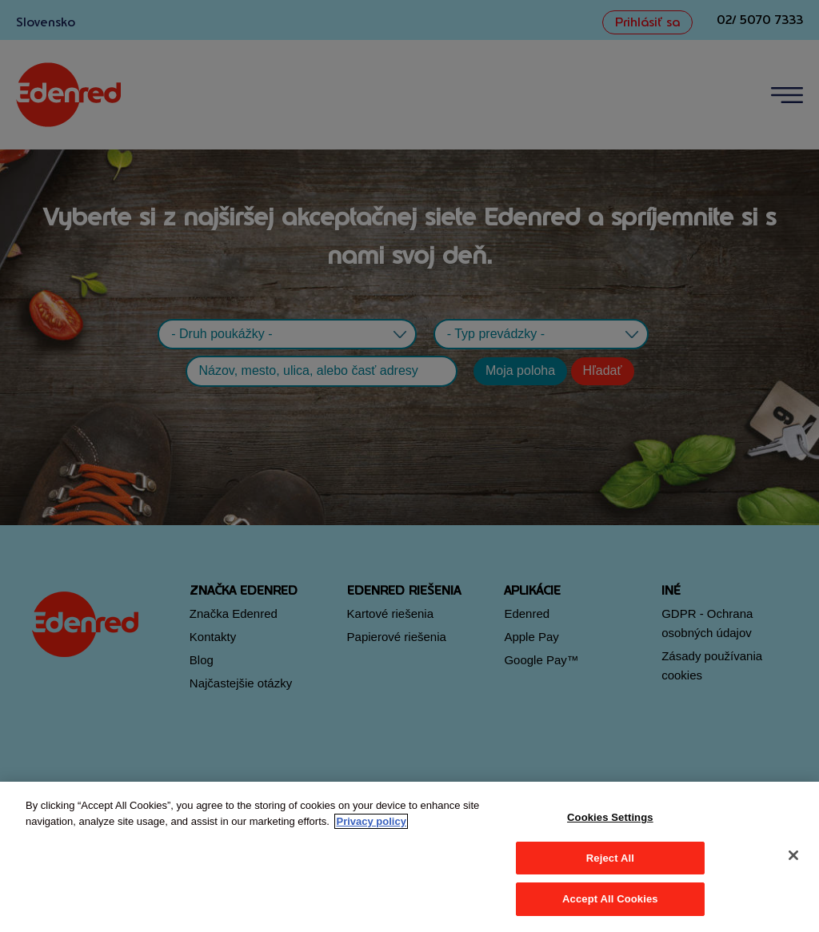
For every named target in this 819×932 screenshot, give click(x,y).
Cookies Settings (610, 817)
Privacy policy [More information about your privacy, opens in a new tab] (371, 821)
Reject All (610, 858)
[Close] (793, 855)
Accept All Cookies (610, 899)
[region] (409, 857)
